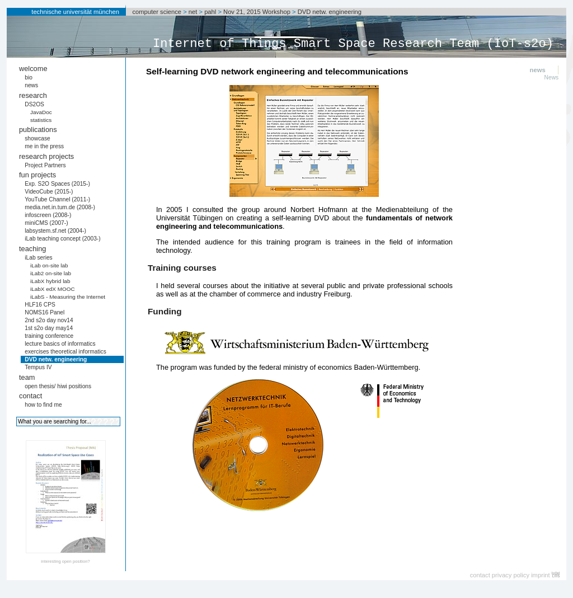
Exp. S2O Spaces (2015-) (57, 184)
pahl (210, 11)
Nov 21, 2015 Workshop (256, 11)
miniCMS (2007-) (46, 223)
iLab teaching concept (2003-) (62, 239)
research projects (46, 156)
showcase (37, 138)
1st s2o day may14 (49, 328)
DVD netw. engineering (329, 11)
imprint (540, 575)
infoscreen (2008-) (48, 215)
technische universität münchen (75, 11)
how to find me (43, 405)
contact (30, 396)
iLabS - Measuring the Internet (67, 297)
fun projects (37, 175)
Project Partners (45, 165)
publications (38, 129)
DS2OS (34, 104)
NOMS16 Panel (44, 312)
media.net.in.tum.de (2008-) (60, 207)
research (33, 95)
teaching (32, 248)
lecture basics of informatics (60, 344)
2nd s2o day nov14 (49, 320)
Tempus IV (38, 367)
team (27, 377)
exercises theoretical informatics (65, 352)
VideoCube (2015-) (49, 192)
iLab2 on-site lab (50, 273)
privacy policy (510, 575)
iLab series (39, 258)
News (551, 77)
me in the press (44, 146)
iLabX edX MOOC (52, 289)
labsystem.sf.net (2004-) (55, 231)
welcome (33, 68)
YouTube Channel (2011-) (57, 199)
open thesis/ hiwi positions (58, 386)
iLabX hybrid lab (50, 281)
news (31, 85)
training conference (49, 336)
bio (28, 77)
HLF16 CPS (40, 305)
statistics (40, 120)
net (193, 11)
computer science (156, 11)
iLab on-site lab (49, 265)
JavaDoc (41, 112)
